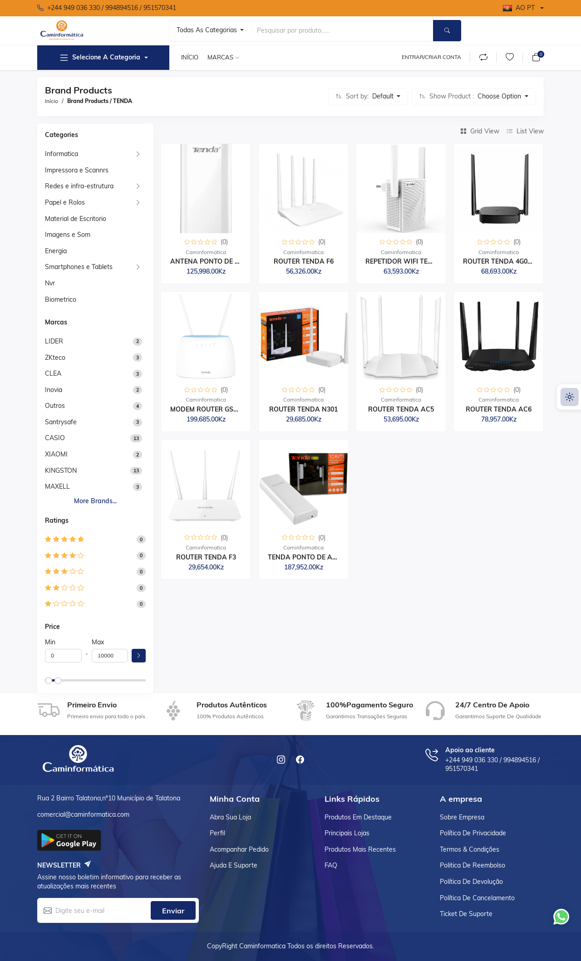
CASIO (55, 438)
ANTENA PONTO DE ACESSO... (218, 261)
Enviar (173, 910)
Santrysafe (61, 422)
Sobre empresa (462, 817)
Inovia (53, 390)
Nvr (50, 283)
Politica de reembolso (472, 865)
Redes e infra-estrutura (79, 186)
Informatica (61, 154)
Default (383, 96)
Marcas (220, 57)
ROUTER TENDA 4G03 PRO (505, 261)
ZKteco (55, 357)
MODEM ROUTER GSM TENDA (216, 409)
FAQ (331, 865)
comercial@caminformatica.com (83, 814)
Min (50, 642)
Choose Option (500, 96)
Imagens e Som (67, 234)
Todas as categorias (208, 30)
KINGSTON (61, 470)
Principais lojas (347, 833)
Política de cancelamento (477, 898)
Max (98, 642)
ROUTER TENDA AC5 (401, 409)
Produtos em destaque (358, 817)
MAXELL (57, 486)
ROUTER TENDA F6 (304, 261)
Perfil (217, 833)
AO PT (519, 8)
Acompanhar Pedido (239, 849)
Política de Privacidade (473, 833)
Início (189, 57)
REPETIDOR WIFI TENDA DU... (412, 261)
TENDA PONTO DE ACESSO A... (317, 557)
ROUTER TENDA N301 (303, 409)
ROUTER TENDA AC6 (499, 409)
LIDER (54, 341)
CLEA (53, 373)
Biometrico (60, 299)
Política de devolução (471, 882)
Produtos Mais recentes (360, 849)
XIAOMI (56, 454)
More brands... (95, 501)
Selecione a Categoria (99, 57)
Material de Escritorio (75, 219)
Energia (56, 251)
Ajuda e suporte (233, 865)
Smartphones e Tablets (79, 267)
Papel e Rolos (65, 202)
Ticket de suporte (466, 914)
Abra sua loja (230, 817)
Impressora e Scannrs (76, 170)
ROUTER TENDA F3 (206, 557)
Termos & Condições (469, 849)
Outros (55, 406)
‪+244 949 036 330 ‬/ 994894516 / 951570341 (106, 8)
